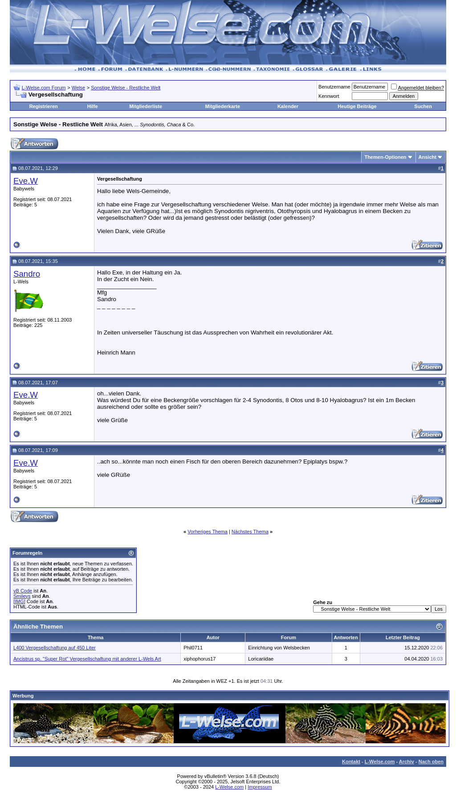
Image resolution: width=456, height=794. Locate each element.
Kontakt (351, 761)
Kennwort (328, 96)
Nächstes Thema (250, 531)
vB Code (22, 590)
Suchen (423, 106)
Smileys (22, 596)
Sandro (26, 273)
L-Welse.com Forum (44, 87)
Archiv (406, 761)
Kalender (287, 106)
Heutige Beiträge (357, 106)
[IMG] (19, 601)
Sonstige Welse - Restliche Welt (125, 87)
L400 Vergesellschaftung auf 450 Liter (54, 647)
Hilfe (92, 106)
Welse (78, 87)
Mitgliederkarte (222, 106)
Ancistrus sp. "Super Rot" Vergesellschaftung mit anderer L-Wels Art (87, 658)
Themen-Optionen (385, 157)
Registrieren (43, 106)
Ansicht (427, 157)
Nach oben (431, 761)
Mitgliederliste (145, 106)
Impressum (260, 787)
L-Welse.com (380, 761)
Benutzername (334, 86)
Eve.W (25, 180)
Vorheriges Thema (207, 531)
